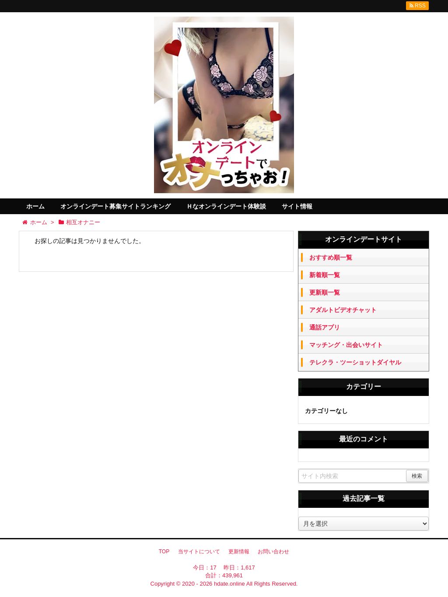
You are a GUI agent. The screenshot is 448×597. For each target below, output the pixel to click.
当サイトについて (199, 551)
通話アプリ (324, 327)
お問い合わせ (273, 551)
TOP (164, 551)
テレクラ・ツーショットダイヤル (355, 362)
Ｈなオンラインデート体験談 (226, 206)
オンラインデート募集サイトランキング (115, 206)
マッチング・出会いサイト (346, 345)
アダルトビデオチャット (343, 310)
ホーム (35, 206)
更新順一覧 (324, 292)
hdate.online (229, 583)
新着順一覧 (324, 275)
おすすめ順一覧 (330, 257)
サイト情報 (297, 206)
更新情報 (238, 551)
